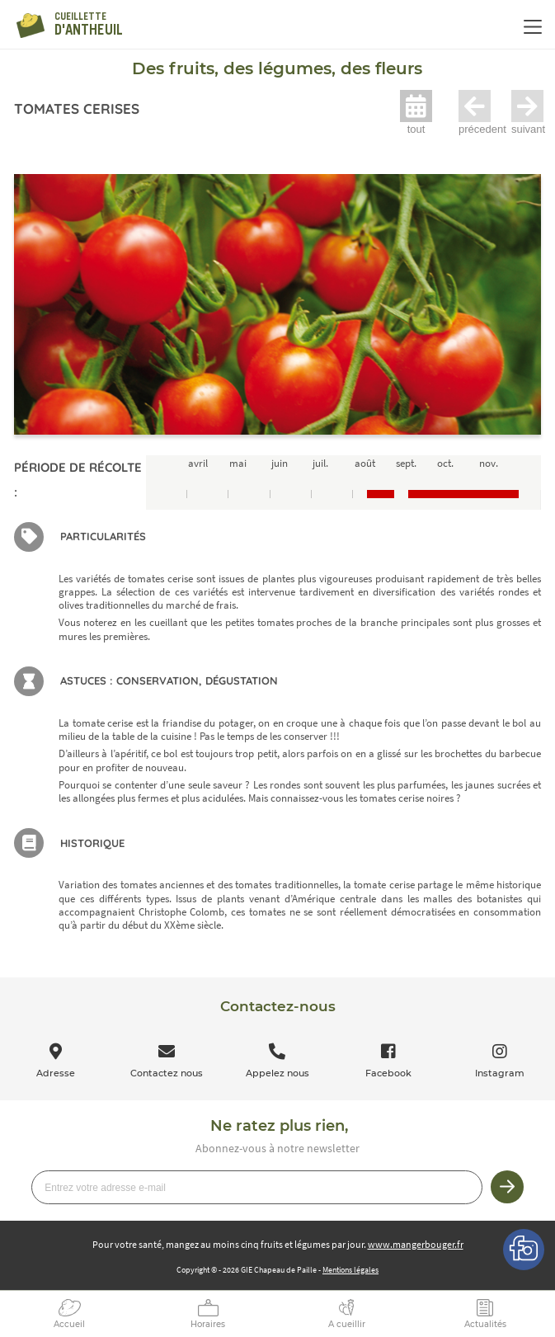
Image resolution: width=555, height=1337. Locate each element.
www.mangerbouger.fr (415, 1244)
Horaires (207, 1324)
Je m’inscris (507, 1186)
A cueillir (346, 1324)
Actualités (485, 1324)
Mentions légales (350, 1269)
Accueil (69, 1324)
